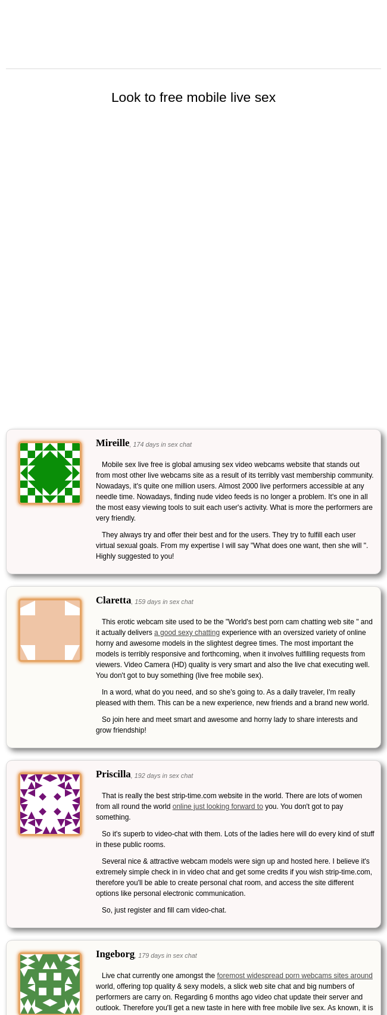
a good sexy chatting (187, 632)
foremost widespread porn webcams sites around (294, 976)
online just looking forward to (218, 806)
